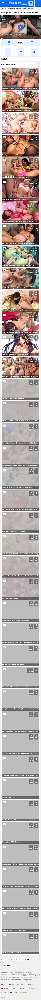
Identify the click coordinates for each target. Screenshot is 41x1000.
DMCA (27, 960)
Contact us (4, 960)
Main (2, 8)
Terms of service (16, 960)
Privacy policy (5, 965)
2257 (14, 965)
